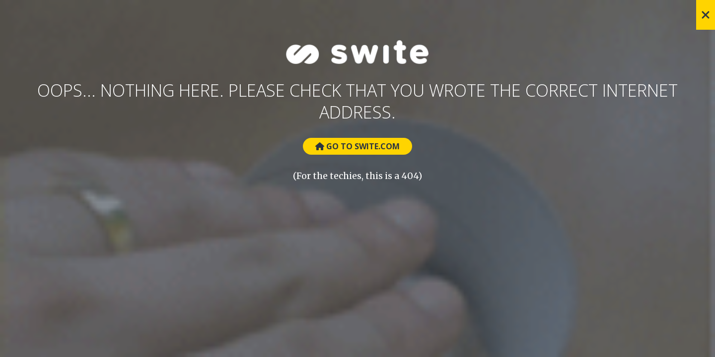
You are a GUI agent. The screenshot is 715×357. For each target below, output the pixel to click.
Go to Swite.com (357, 146)
